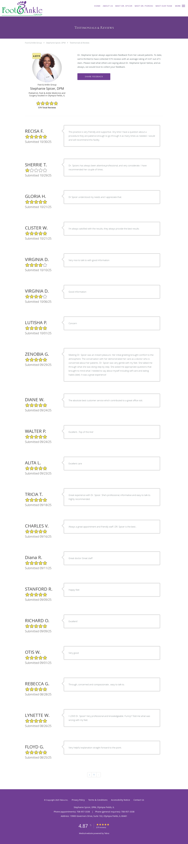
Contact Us (139, 799)
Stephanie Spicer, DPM (56, 42)
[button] (183, 6)
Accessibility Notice (120, 799)
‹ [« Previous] (89, 774)
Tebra (106, 833)
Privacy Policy (78, 799)
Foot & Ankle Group (33, 42)
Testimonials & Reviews (79, 42)
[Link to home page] (36, 8)
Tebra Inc (64, 800)
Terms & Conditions (98, 799)
